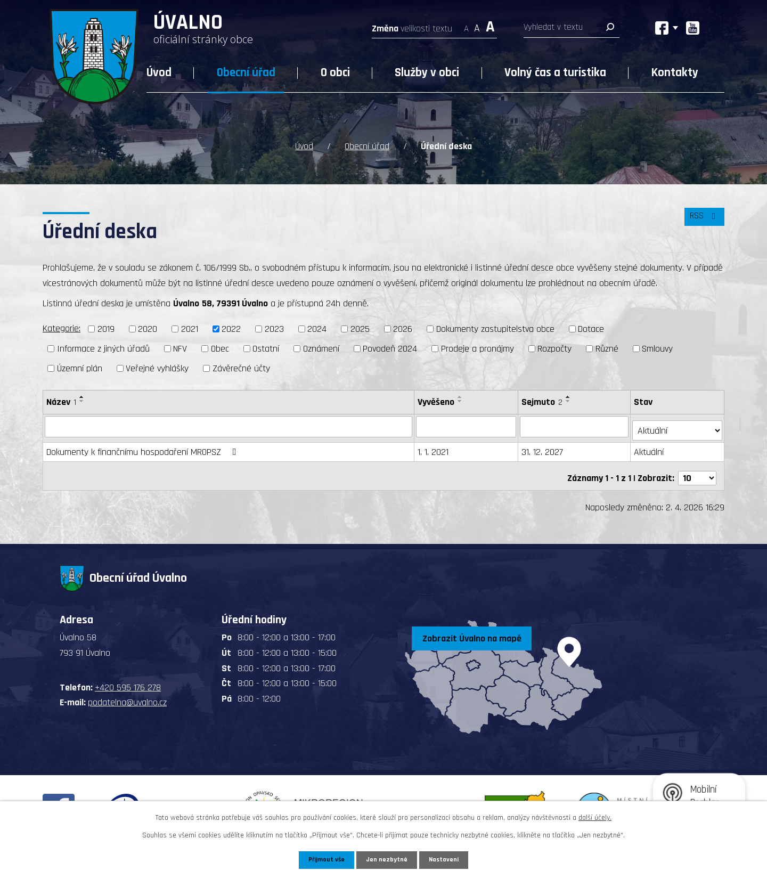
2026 (402, 328)
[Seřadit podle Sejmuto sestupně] (569, 399)
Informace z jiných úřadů (103, 347)
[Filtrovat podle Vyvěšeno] (467, 425)
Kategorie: (61, 327)
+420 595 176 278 (128, 678)
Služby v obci (427, 72)
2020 (147, 328)
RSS (702, 221)
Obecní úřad (246, 72)
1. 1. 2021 (433, 447)
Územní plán (79, 367)
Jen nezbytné (387, 859)
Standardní (477, 25)
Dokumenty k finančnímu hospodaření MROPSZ (143, 447)
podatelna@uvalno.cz (127, 693)
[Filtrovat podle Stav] (677, 424)
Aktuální (650, 447)
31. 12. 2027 (543, 447)
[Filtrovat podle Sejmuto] (575, 425)
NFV (180, 347)
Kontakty (674, 72)
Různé (606, 347)
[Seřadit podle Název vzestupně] (82, 395)
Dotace (591, 328)
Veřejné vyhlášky (157, 367)
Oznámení (321, 347)
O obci (335, 72)
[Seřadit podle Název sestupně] (82, 399)
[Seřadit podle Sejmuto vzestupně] (569, 395)
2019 (106, 328)
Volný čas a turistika (555, 72)
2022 (231, 328)
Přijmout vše (324, 859)
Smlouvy (657, 347)
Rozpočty (554, 347)
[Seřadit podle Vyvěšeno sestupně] (461, 399)
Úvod (159, 72)
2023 (274, 328)
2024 (317, 328)
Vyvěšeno (436, 400)
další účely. (594, 816)
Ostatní (265, 347)
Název (61, 400)
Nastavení (446, 859)
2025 (360, 328)
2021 (189, 328)
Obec (220, 347)
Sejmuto (543, 400)
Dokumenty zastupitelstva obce (495, 328)
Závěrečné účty (241, 367)
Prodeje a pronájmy (477, 347)
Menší (466, 25)
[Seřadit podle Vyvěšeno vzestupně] (461, 395)
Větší (490, 25)
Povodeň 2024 (390, 347)
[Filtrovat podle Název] (229, 425)
